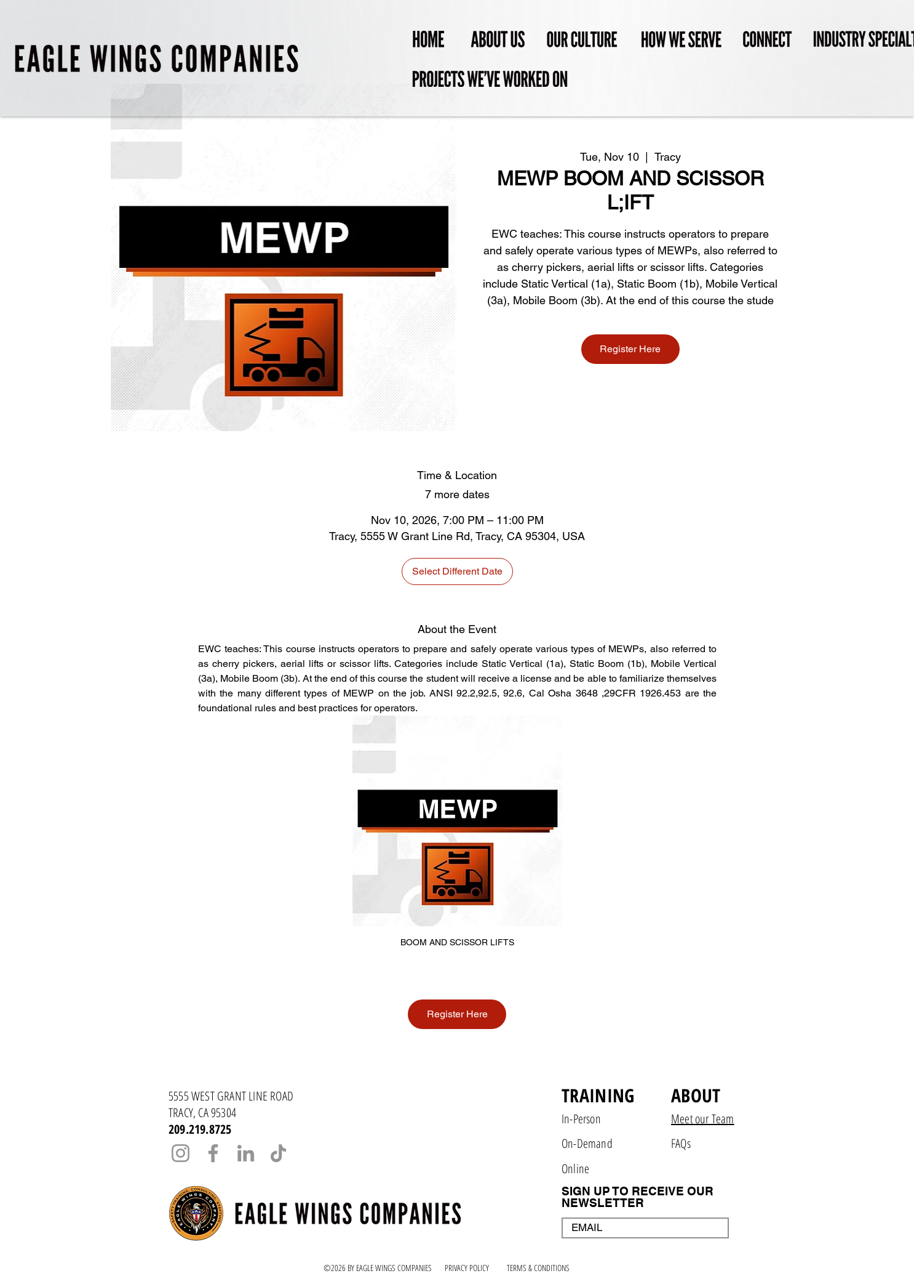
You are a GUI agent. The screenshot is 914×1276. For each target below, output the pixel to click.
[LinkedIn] (246, 1153)
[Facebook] (213, 1153)
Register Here (630, 349)
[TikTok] (278, 1153)
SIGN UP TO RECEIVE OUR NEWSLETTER (637, 1197)
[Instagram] (181, 1153)
